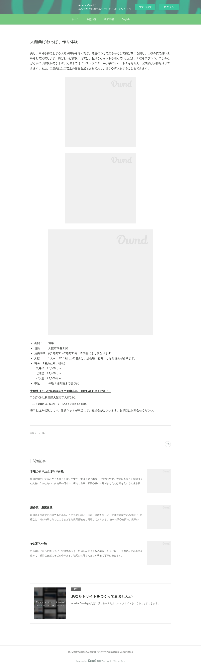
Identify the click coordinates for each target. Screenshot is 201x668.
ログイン (169, 7)
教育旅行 (91, 19)
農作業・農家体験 (41, 507)
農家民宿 (109, 19)
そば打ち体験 (38, 543)
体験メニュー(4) (37, 433)
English (126, 19)
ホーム (75, 19)
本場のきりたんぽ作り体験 (47, 471)
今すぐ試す (145, 6)
